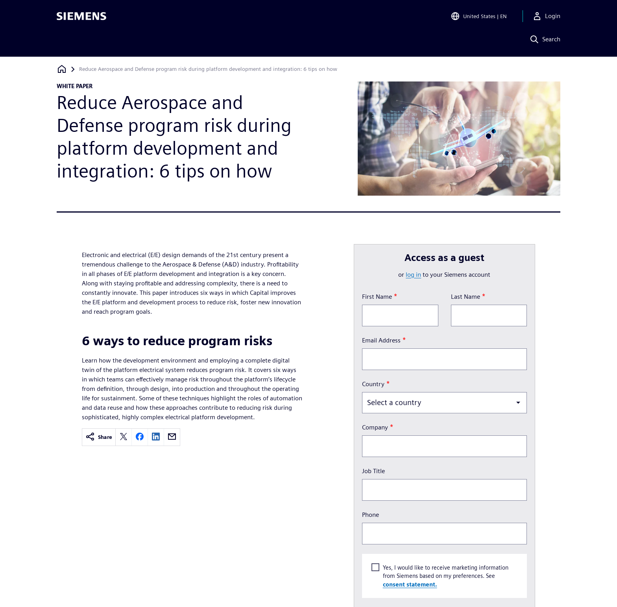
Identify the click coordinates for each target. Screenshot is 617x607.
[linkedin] (156, 437)
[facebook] (140, 437)
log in (413, 274)
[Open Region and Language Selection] (478, 17)
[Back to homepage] (62, 69)
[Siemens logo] (81, 17)
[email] (172, 437)
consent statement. (409, 584)
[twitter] (123, 437)
